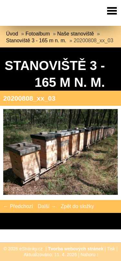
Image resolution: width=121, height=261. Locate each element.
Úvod (12, 33)
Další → (47, 206)
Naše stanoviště (75, 33)
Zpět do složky (77, 206)
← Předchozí (18, 206)
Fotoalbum (37, 33)
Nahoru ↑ (90, 254)
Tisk (111, 248)
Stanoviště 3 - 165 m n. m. (36, 40)
